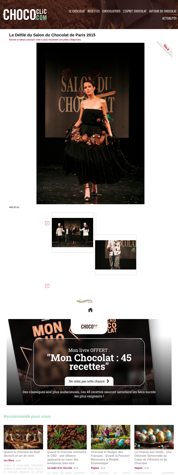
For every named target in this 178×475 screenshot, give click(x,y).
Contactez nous (15, 453)
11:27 (16, 398)
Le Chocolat (77, 11)
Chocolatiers (111, 11)
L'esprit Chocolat (135, 11)
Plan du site (99, 453)
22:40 (145, 401)
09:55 (73, 401)
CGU (52, 453)
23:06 (101, 405)
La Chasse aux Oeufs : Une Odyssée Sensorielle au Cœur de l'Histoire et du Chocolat (152, 393)
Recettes (94, 11)
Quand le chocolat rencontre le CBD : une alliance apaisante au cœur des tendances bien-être (66, 393)
